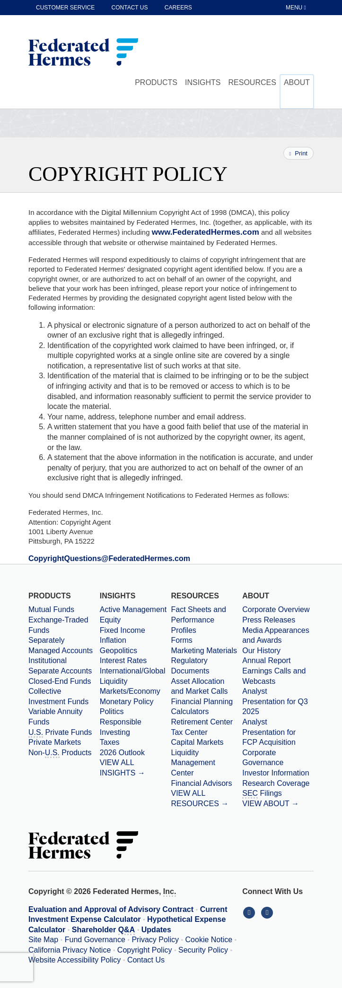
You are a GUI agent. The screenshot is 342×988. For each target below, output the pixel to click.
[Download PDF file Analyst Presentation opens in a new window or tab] (278, 701)
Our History (261, 651)
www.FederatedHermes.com (205, 232)
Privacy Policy (155, 940)
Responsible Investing (120, 727)
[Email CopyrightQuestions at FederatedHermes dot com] (109, 558)
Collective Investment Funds (58, 696)
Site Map (43, 940)
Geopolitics (118, 651)
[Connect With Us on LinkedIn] (251, 912)
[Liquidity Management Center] (206, 763)
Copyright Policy (144, 950)
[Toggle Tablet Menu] (297, 7)
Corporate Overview (275, 609)
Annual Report (266, 660)
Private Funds (60, 733)
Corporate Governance (262, 758)
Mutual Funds (51, 609)
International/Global (133, 671)
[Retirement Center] (206, 722)
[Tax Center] (206, 732)
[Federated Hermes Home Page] (83, 53)
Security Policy (203, 950)
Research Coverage (275, 783)
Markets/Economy (130, 691)
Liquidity (114, 681)
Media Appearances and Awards (275, 635)
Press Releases (268, 620)
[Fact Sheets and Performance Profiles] (206, 620)
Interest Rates (123, 660)
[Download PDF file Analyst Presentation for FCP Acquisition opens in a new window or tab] (278, 732)
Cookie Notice (209, 940)
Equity (110, 620)
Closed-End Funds (59, 681)
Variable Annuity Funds (55, 716)
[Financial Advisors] (206, 783)
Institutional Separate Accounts (60, 665)
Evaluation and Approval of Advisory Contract (110, 909)
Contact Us (146, 960)
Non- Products (59, 753)
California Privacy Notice (69, 950)
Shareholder (103, 930)
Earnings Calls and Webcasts (274, 676)
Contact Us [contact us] (130, 7)
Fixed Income (122, 630)
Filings (262, 794)
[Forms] (206, 640)
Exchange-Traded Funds (58, 625)
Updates (156, 930)
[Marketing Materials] (206, 651)
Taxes (110, 742)
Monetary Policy (127, 702)
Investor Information (275, 773)
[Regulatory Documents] (206, 666)
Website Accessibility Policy (74, 960)
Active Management (133, 609)
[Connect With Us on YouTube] (268, 912)
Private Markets (54, 742)
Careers (178, 7)
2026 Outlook (122, 753)
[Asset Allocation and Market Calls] (206, 686)
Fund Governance (95, 940)
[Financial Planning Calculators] (206, 707)
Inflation (113, 640)
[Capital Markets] (206, 742)
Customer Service (65, 7)
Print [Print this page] (298, 153)
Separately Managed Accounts (60, 645)
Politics (112, 711)
